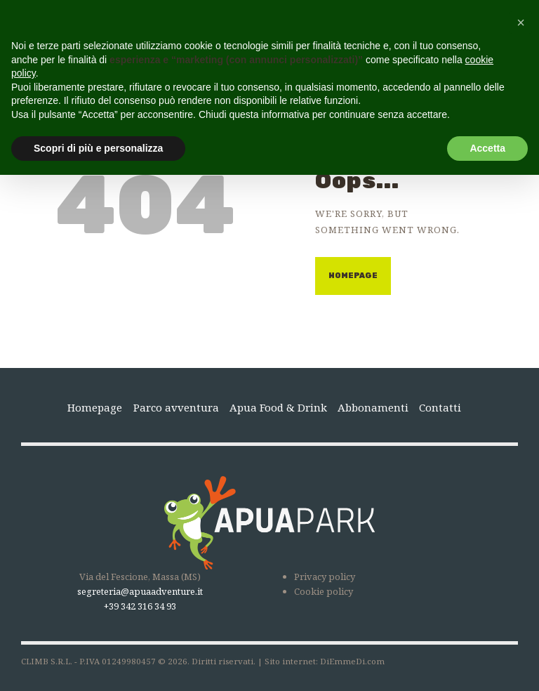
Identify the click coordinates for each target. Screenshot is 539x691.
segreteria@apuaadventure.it (140, 591)
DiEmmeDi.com (352, 661)
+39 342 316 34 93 (140, 606)
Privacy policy (324, 576)
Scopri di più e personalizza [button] (98, 148)
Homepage (353, 275)
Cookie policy (323, 591)
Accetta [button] (487, 148)
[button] (521, 22)
